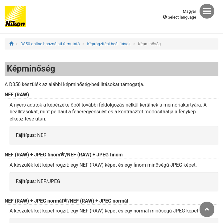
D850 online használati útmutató (50, 44)
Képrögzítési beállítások (108, 44)
